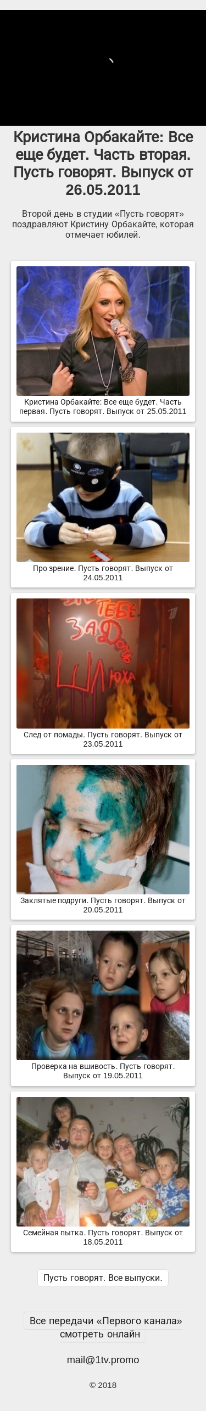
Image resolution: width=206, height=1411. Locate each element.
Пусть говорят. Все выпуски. (102, 1278)
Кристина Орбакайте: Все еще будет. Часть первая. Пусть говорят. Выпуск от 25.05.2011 (103, 402)
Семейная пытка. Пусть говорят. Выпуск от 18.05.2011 (103, 1232)
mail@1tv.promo (103, 1359)
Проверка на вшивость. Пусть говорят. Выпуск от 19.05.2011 (103, 1066)
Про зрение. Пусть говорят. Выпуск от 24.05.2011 (103, 568)
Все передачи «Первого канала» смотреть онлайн (106, 1327)
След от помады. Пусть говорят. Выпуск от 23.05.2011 (103, 734)
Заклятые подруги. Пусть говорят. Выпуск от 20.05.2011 (103, 900)
